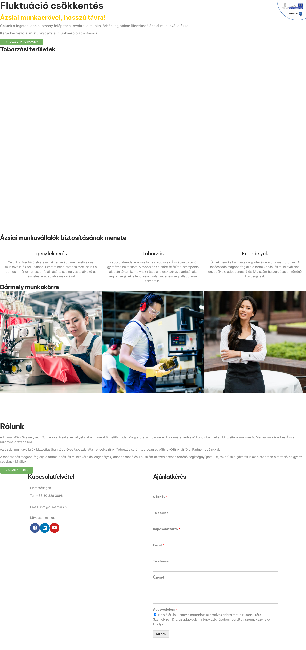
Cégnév (160, 497)
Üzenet (158, 577)
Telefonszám (163, 561)
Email (158, 545)
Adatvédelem (165, 610)
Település (162, 513)
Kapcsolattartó (166, 529)
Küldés (161, 634)
